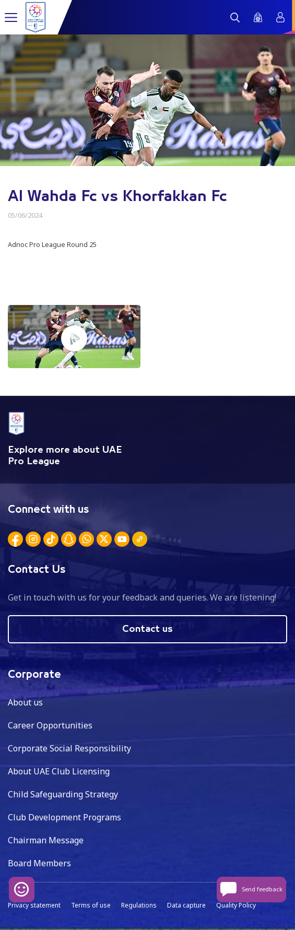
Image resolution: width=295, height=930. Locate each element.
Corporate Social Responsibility (69, 748)
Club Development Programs (64, 817)
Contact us (147, 629)
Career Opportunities (50, 725)
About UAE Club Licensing (59, 771)
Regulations (139, 905)
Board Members (39, 863)
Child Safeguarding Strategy (63, 794)
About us (25, 702)
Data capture (186, 905)
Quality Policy (236, 905)
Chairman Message (46, 840)
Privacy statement (34, 905)
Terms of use (91, 905)
